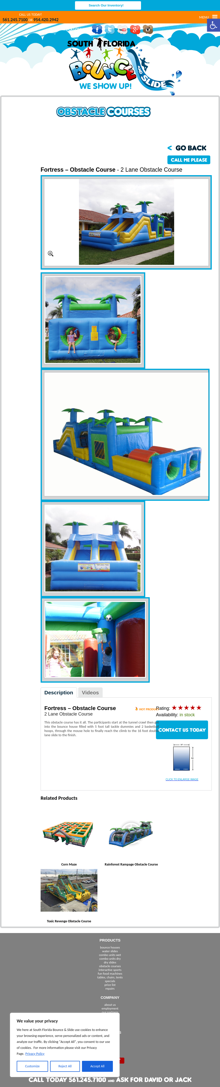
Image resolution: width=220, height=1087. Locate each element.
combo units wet (110, 955)
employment (110, 1008)
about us (110, 1005)
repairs (109, 988)
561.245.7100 (15, 19)
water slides (110, 951)
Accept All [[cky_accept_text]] (97, 1066)
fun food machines (110, 973)
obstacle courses (110, 966)
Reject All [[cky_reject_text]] (65, 1066)
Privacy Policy (35, 1054)
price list (110, 985)
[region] (65, 1045)
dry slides (110, 962)
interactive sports (110, 970)
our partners (110, 1012)
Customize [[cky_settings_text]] (32, 1066)
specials (110, 981)
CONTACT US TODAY (182, 730)
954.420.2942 (46, 19)
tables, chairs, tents (110, 977)
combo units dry (110, 958)
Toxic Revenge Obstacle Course (69, 921)
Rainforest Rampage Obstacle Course (131, 864)
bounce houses (110, 947)
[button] (213, 25)
